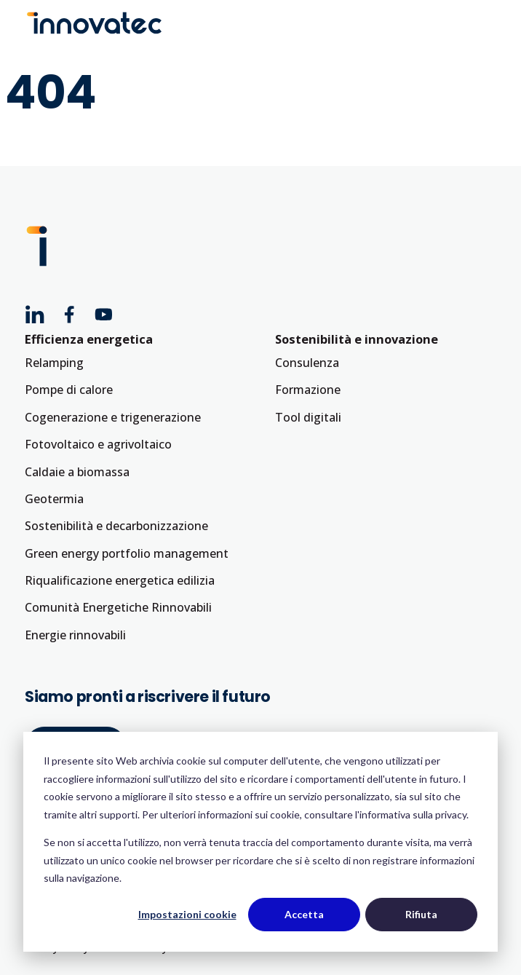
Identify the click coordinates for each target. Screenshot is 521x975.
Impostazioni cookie (187, 914)
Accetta (304, 914)
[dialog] (260, 842)
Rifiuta (421, 914)
